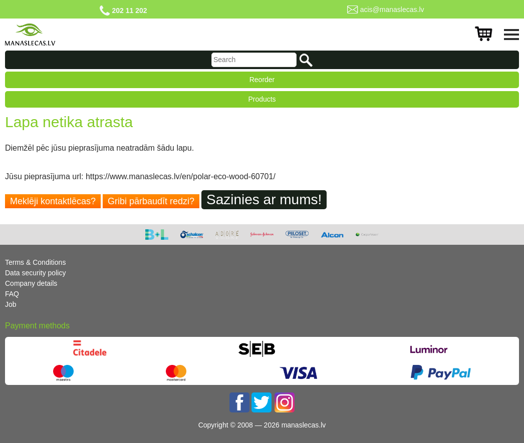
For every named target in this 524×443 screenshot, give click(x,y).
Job (11, 304)
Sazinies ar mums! (264, 199)
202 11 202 (129, 11)
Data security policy (35, 273)
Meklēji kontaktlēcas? (53, 201)
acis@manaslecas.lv (392, 10)
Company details (31, 283)
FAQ (12, 294)
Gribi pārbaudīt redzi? (151, 201)
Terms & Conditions (35, 262)
